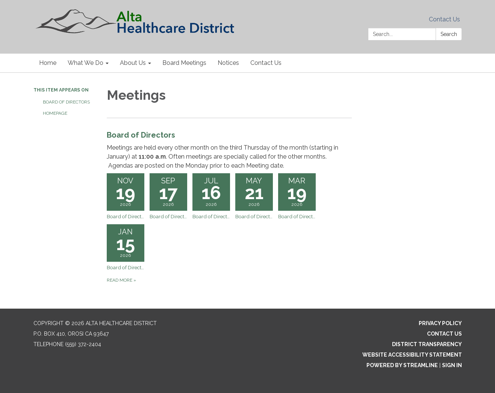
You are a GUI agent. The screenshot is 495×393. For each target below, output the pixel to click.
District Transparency (427, 344)
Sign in (452, 365)
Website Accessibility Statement (412, 355)
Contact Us (444, 19)
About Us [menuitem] (133, 62)
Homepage (55, 113)
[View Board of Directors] (229, 149)
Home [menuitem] (47, 62)
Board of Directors (66, 102)
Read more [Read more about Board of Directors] (121, 280)
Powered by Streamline (402, 365)
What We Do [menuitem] (85, 62)
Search (449, 34)
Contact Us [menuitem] (266, 62)
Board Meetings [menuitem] (184, 62)
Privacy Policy (440, 323)
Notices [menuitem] (228, 62)
